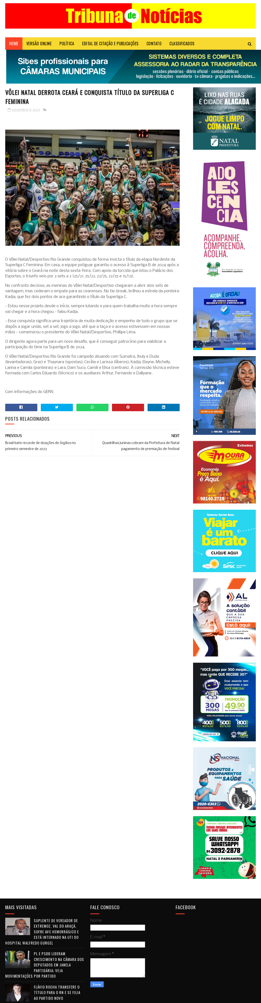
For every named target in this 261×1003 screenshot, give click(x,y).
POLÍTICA (66, 44)
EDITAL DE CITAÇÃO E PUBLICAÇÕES (110, 44)
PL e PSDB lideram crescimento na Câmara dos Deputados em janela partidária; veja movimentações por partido (44, 965)
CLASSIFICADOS (182, 44)
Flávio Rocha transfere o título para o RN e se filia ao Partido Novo (57, 992)
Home (13, 44)
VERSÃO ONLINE (39, 44)
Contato (154, 44)
